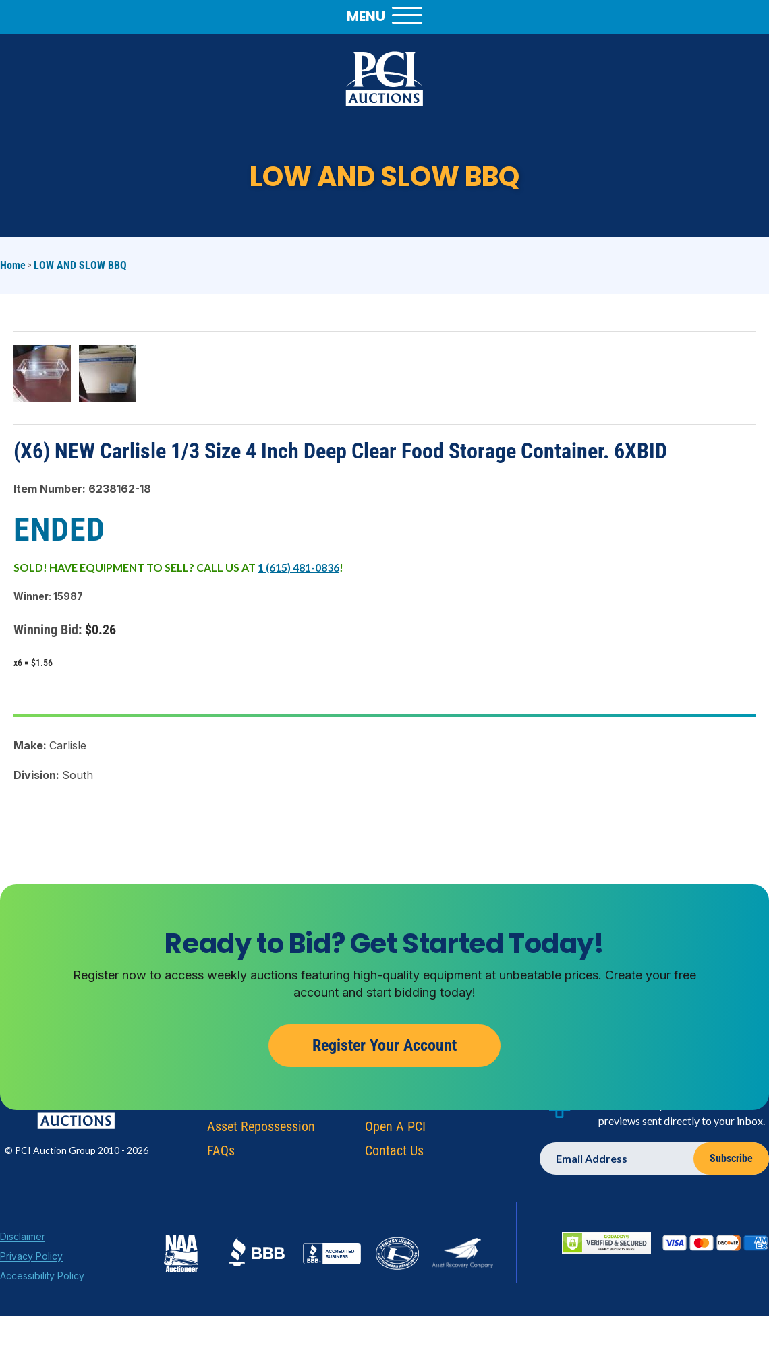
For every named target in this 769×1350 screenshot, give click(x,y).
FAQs (221, 1154)
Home (13, 265)
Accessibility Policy (42, 1279)
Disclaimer (22, 1240)
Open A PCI (395, 1130)
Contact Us (394, 1154)
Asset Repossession (261, 1130)
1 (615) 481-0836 (298, 567)
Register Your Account (384, 1048)
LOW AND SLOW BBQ (80, 265)
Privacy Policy (31, 1259)
